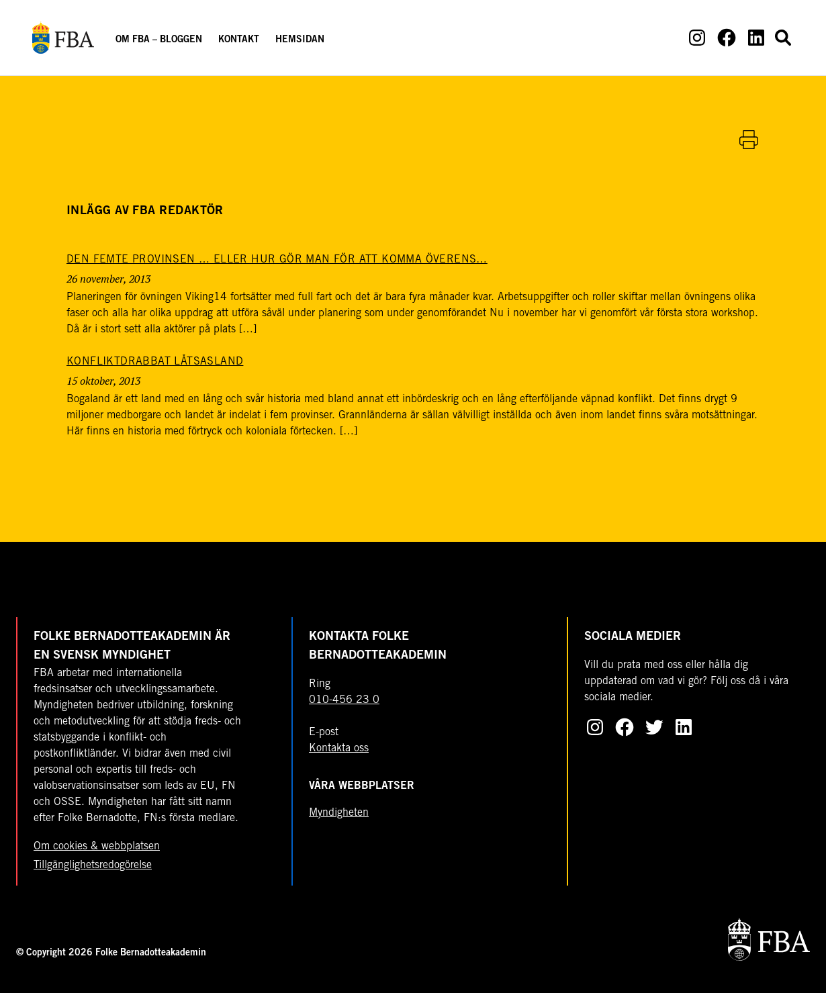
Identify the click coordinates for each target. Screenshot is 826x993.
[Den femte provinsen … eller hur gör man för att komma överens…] (277, 260)
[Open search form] (783, 37)
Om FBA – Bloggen (159, 40)
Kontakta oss (339, 748)
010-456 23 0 (344, 700)
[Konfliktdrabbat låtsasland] (154, 362)
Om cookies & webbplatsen (97, 846)
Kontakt (238, 40)
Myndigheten (339, 813)
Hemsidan (299, 40)
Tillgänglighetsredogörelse (93, 865)
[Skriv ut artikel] (749, 139)
